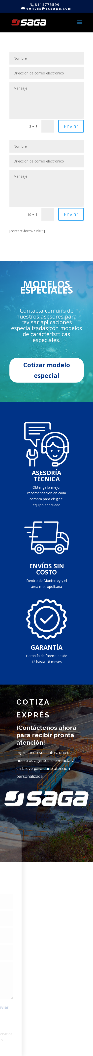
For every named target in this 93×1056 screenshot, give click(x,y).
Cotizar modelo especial (46, 370)
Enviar (71, 126)
